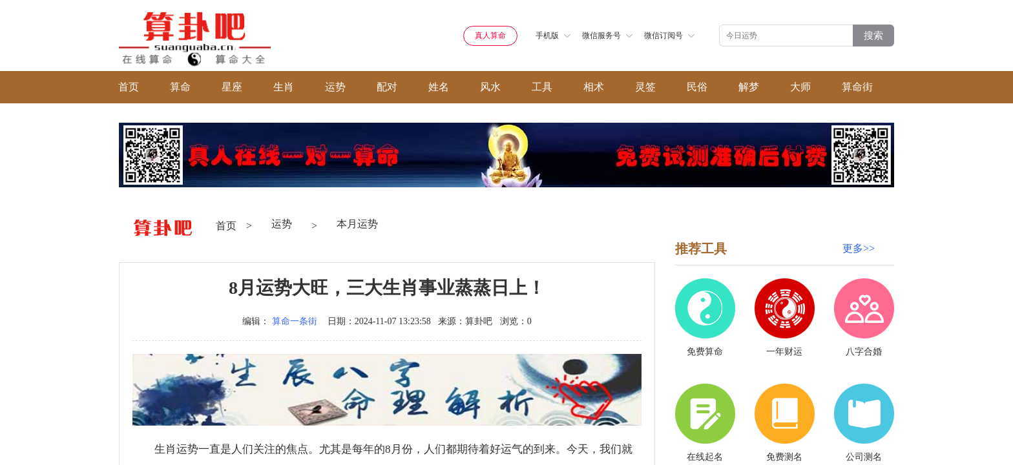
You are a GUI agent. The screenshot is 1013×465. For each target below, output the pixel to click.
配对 (387, 86)
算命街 (857, 86)
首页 (128, 86)
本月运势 (357, 223)
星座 (232, 86)
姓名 (438, 86)
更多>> (858, 248)
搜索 (873, 35)
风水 (490, 86)
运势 (335, 86)
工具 (542, 86)
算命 (180, 86)
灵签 (645, 86)
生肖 (283, 86)
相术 (593, 86)
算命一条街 (294, 321)
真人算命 (490, 35)
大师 (800, 86)
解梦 (748, 86)
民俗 (697, 86)
